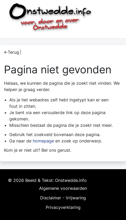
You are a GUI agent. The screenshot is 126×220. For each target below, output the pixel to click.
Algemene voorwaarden (63, 188)
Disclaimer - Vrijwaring (63, 197)
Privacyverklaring (63, 207)
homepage (43, 140)
